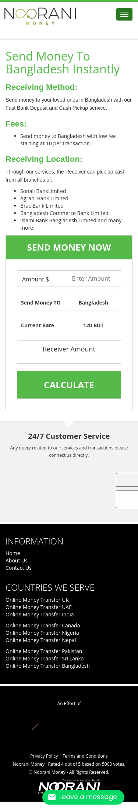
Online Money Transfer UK (37, 599)
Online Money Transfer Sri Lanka (45, 658)
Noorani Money (50, 772)
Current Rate (37, 325)
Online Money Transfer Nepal (41, 640)
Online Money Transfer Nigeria (42, 632)
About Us (17, 560)
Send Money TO (41, 302)
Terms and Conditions (85, 756)
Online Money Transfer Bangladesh (48, 665)
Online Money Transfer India (40, 614)
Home (13, 553)
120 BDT (93, 325)
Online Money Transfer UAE (39, 607)
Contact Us (19, 567)
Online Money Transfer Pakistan (44, 651)
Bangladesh (93, 302)
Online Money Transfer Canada (43, 625)
